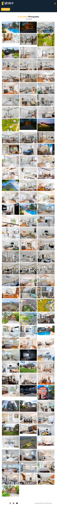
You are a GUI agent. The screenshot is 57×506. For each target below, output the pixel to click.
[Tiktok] (13, 503)
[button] (55, 3)
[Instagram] (10, 503)
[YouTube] (17, 503)
